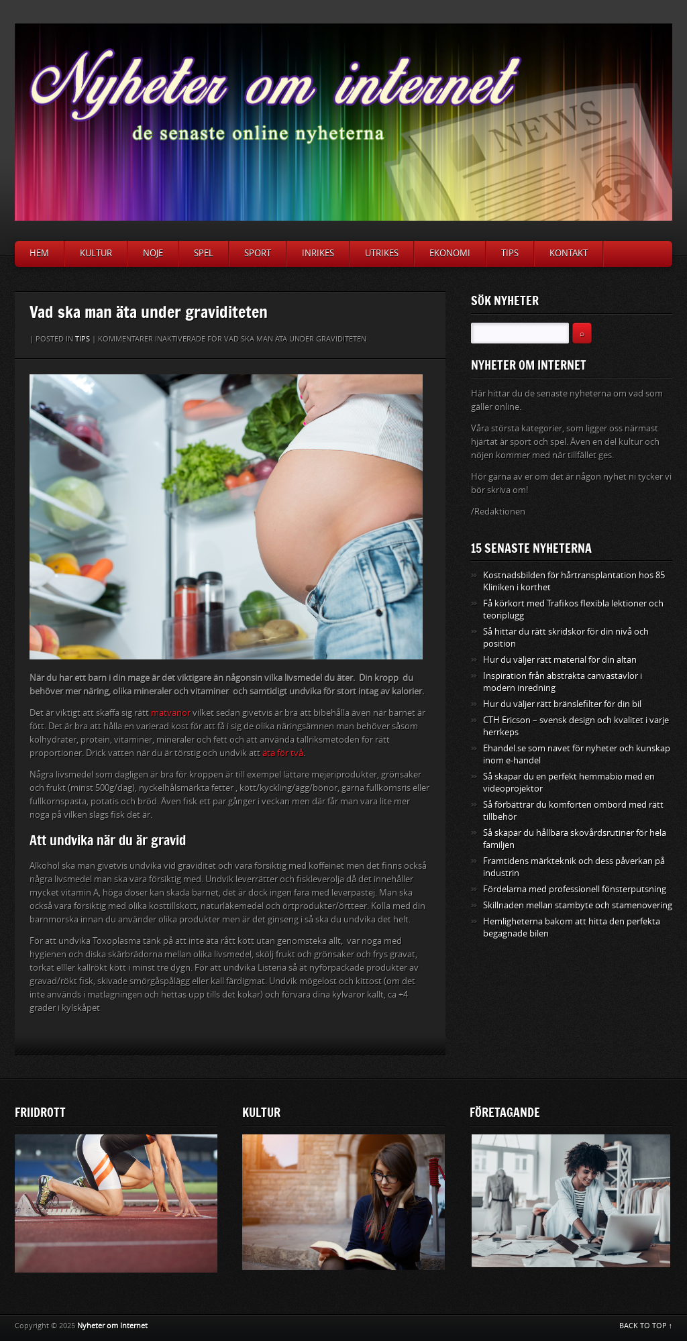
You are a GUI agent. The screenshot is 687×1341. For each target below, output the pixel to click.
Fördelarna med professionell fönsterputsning (574, 889)
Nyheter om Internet (112, 1326)
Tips (510, 253)
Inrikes (318, 253)
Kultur (96, 253)
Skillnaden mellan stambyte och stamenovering (577, 905)
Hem (39, 253)
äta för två (282, 753)
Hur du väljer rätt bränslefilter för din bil (562, 704)
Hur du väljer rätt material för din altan (560, 660)
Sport (257, 253)
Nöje (153, 253)
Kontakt (568, 253)
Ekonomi (449, 253)
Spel (203, 253)
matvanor (171, 713)
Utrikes (382, 253)
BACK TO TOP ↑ (646, 1326)
